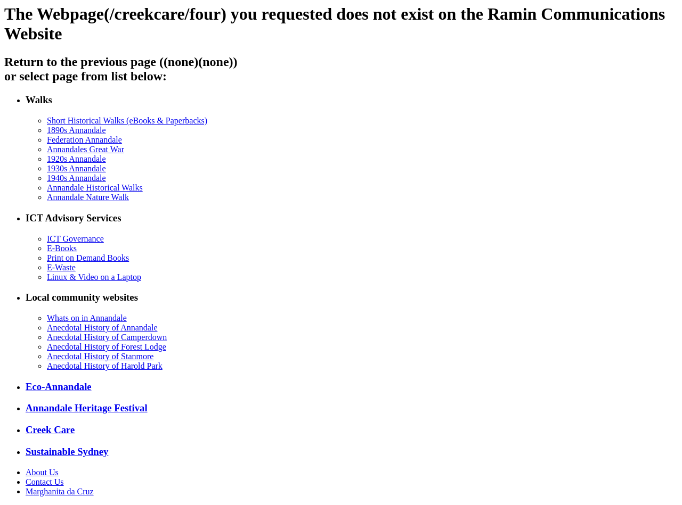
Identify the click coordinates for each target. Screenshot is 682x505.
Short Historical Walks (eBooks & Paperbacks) (127, 120)
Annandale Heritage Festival (87, 407)
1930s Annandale (76, 168)
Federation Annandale (84, 139)
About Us (42, 472)
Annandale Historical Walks (95, 187)
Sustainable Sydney (67, 451)
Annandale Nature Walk (88, 197)
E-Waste (61, 267)
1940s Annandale (76, 178)
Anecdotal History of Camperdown (107, 337)
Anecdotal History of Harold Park (105, 365)
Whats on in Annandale (87, 317)
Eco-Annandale (59, 386)
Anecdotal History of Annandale (102, 327)
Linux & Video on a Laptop (94, 277)
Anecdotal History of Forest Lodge (106, 346)
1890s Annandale (76, 130)
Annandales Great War (85, 149)
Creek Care (50, 429)
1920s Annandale (76, 158)
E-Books (62, 248)
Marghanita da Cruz (60, 491)
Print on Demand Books (88, 257)
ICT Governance (75, 238)
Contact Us (45, 481)
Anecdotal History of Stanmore (100, 356)
